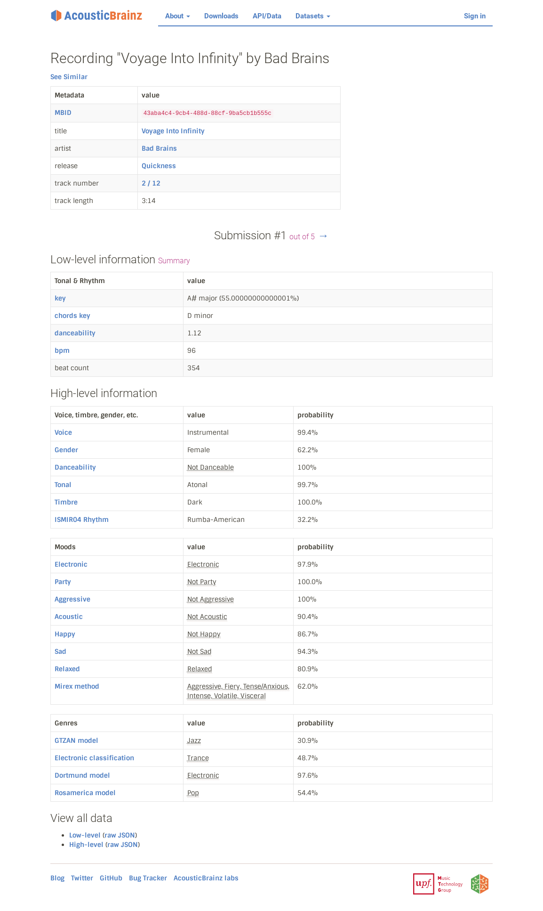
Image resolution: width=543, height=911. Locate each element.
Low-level (85, 835)
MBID (63, 112)
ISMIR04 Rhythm (82, 519)
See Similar (69, 77)
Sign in (475, 16)
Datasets (312, 16)
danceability (75, 333)
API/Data (267, 16)
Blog (57, 878)
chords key (72, 315)
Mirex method (77, 686)
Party (63, 582)
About (177, 16)
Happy (65, 634)
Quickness (159, 166)
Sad (60, 651)
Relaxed (67, 669)
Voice (63, 432)
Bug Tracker (148, 878)
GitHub (111, 878)
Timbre (66, 502)
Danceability (75, 467)
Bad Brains (159, 148)
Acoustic (69, 616)
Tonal (63, 484)
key (60, 298)
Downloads (221, 16)
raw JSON (119, 835)
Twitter (82, 878)
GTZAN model (76, 740)
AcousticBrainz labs (206, 878)
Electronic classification (94, 758)
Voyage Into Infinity (173, 131)
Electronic (71, 564)
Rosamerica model (85, 793)
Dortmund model (82, 775)
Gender (66, 450)
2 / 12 (151, 183)
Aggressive (72, 599)
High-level (86, 844)
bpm (62, 350)
